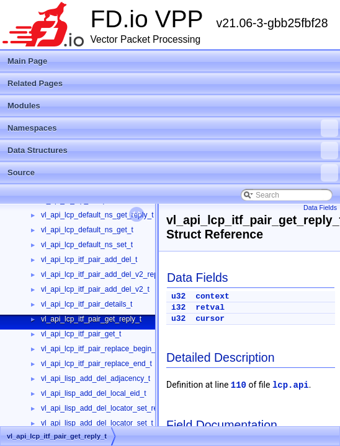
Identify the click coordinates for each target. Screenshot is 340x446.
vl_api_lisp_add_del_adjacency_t (95, 378)
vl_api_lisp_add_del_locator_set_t (97, 423)
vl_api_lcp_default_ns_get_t (87, 229)
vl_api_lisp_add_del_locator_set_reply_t (107, 408)
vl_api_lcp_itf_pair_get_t (81, 334)
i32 (178, 307)
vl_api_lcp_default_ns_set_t (87, 244)
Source (172, 172)
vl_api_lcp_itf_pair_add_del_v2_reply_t (105, 274)
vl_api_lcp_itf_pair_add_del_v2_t (95, 289)
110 (238, 385)
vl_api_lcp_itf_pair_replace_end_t (96, 363)
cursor (210, 318)
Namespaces (172, 128)
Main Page (27, 61)
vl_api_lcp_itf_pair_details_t (86, 304)
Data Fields (320, 207)
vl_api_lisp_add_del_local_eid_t (93, 393)
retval (210, 307)
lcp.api (290, 385)
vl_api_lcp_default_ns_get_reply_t (97, 215)
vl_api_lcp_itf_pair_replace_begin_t (99, 348)
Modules (23, 105)
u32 (178, 296)
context (212, 296)
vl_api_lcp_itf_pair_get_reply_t (91, 319)
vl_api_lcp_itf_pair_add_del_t (89, 259)
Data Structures (172, 150)
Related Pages (35, 83)
